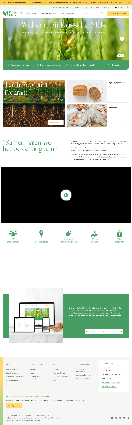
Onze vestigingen (59, 373)
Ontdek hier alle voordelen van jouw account (104, 332)
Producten (32, 14)
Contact (78, 7)
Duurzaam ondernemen (81, 370)
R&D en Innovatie (82, 379)
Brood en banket (12, 373)
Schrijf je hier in (14, 406)
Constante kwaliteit (83, 375)
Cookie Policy (11, 420)
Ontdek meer (55, 123)
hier (119, 2)
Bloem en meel (12, 369)
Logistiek (56, 369)
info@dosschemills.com (110, 383)
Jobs (98, 7)
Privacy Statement (52, 418)
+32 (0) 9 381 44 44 (108, 387)
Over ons (88, 7)
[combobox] (119, 7)
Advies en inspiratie (50, 14)
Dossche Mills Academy (34, 378)
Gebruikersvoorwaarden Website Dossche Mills (24, 418)
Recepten (107, 7)
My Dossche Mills (118, 14)
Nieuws (32, 373)
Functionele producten (15, 377)
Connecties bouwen (60, 377)
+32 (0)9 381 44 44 (61, 7)
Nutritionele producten (15, 380)
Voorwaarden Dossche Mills (29, 420)
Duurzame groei (69, 14)
